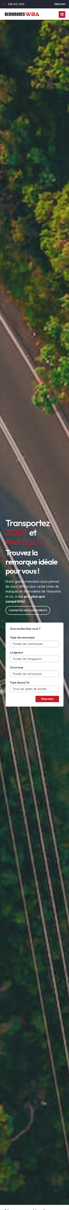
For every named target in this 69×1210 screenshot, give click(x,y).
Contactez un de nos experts (28, 610)
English (59, 4)
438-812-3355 (14, 4)
